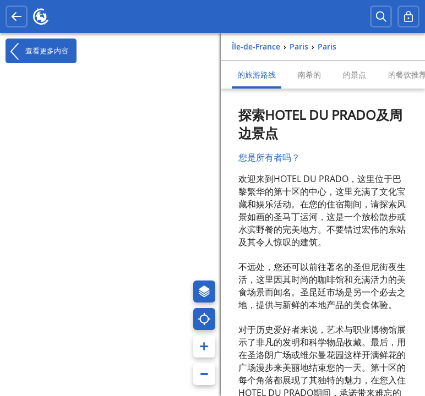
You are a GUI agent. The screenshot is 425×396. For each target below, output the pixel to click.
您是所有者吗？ (269, 157)
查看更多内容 (37, 51)
